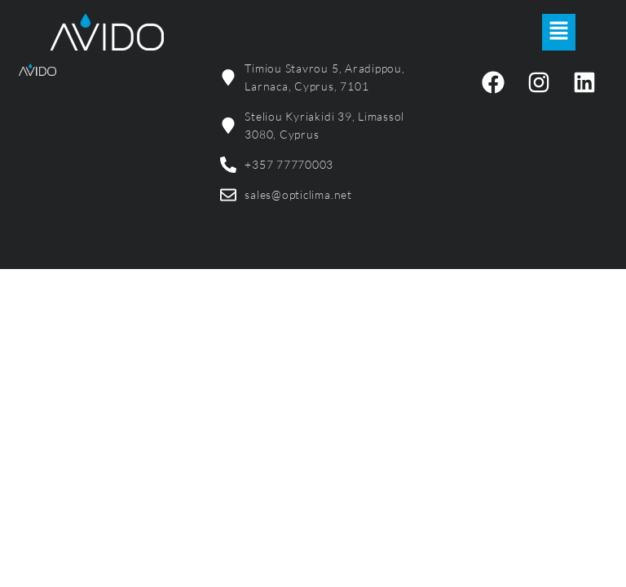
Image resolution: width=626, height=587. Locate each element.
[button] (558, 32)
